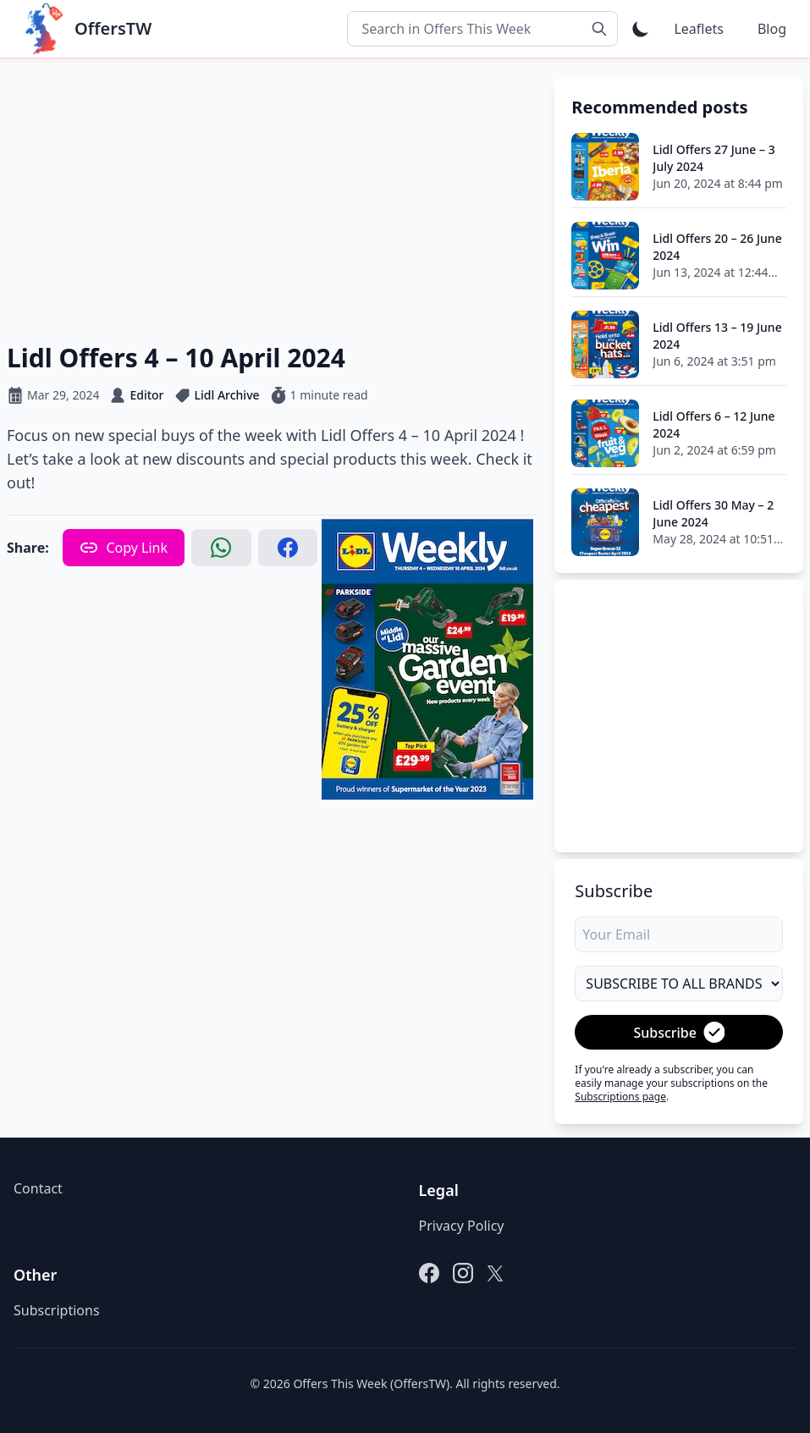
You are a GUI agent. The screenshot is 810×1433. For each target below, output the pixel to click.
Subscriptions (57, 1310)
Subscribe (679, 1032)
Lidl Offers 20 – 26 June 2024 (717, 246)
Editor (146, 395)
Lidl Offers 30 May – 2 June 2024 (713, 513)
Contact (38, 1188)
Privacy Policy (461, 1225)
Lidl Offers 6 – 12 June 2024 (713, 424)
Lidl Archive (227, 395)
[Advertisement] (272, 197)
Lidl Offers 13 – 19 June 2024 (717, 335)
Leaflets (698, 28)
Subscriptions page (620, 1096)
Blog (772, 28)
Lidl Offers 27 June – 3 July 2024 (713, 157)
